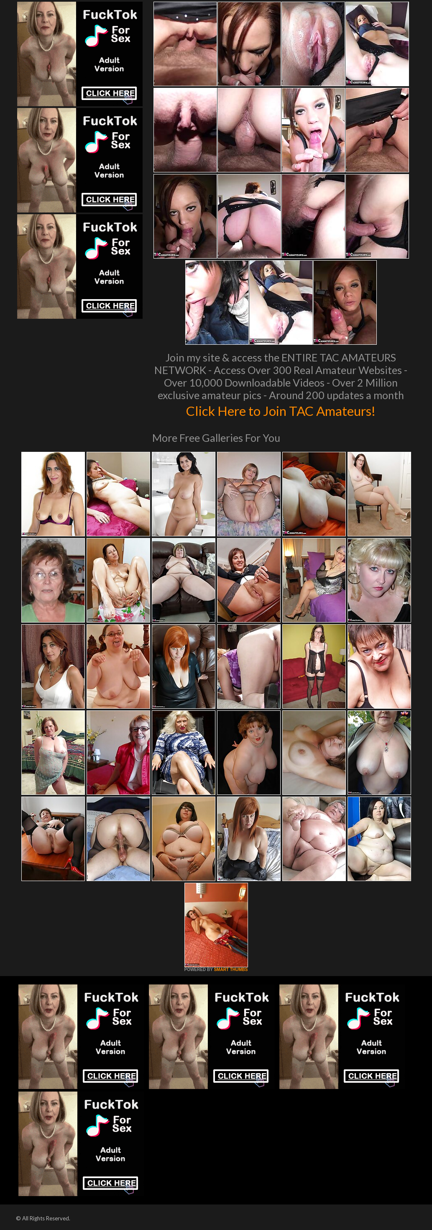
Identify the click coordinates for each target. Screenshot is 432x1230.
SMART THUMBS (231, 969)
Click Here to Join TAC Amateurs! (281, 410)
